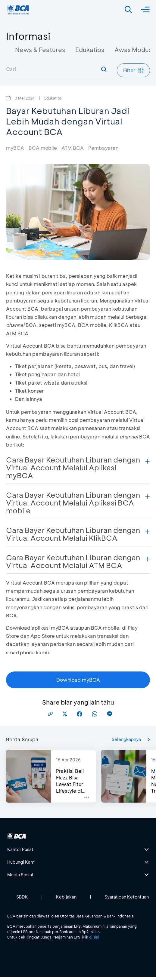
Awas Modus (133, 50)
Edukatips (89, 50)
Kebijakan (66, 897)
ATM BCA (72, 148)
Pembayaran (103, 148)
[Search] (128, 9)
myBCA (15, 148)
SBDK (22, 897)
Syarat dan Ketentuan (127, 897)
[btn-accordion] (78, 849)
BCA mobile (43, 148)
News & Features (40, 50)
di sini (94, 937)
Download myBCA (78, 680)
